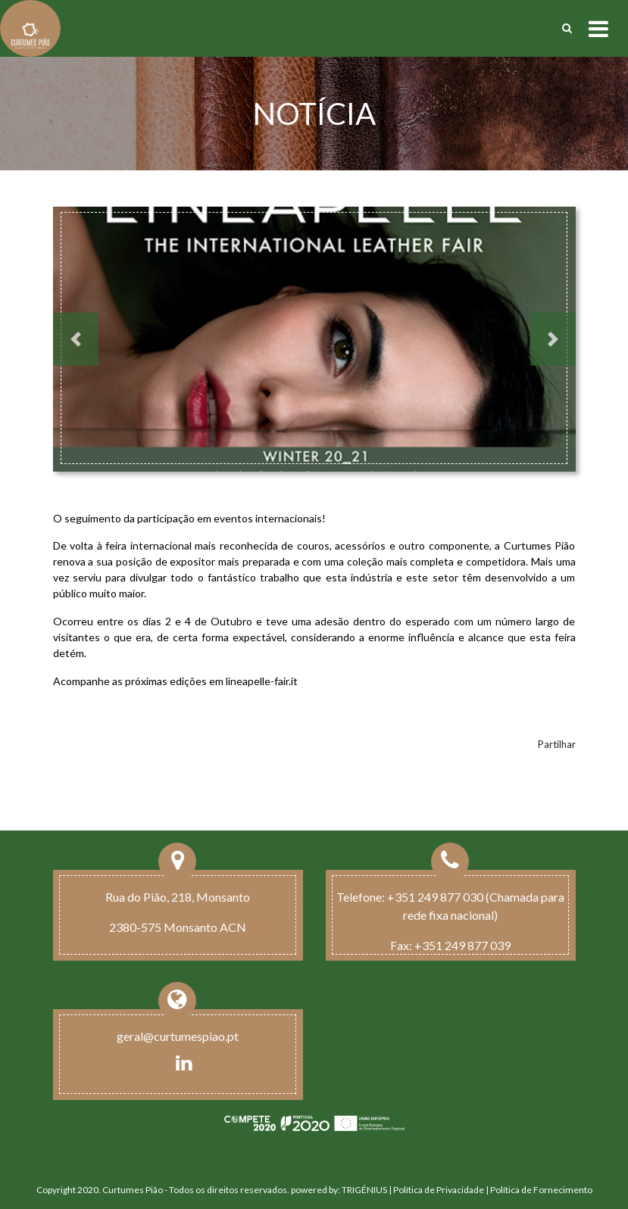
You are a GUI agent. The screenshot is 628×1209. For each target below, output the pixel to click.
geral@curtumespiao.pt (178, 1036)
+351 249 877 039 (462, 945)
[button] (75, 339)
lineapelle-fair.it (262, 681)
